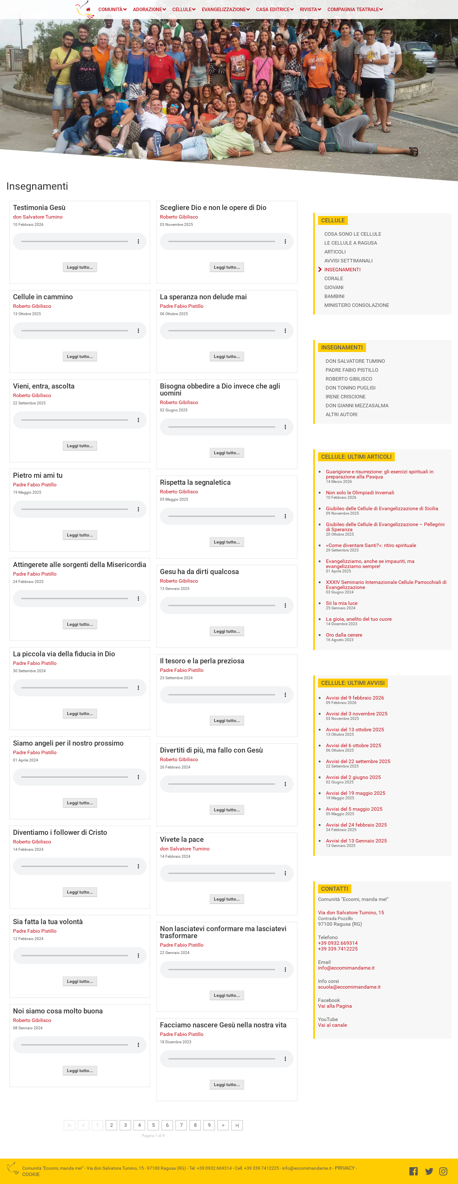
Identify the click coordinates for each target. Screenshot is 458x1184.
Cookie (31, 1174)
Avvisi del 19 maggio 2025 (355, 793)
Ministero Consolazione (356, 305)
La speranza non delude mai (203, 297)
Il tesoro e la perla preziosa (202, 661)
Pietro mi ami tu (38, 475)
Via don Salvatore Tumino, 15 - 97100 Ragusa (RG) (136, 1168)
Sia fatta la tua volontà (48, 922)
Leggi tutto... (80, 267)
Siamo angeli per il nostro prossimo (68, 743)
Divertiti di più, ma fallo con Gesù (211, 750)
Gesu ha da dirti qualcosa (199, 572)
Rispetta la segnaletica (195, 482)
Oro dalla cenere (344, 635)
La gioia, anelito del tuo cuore (359, 619)
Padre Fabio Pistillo (34, 485)
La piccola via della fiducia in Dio (64, 654)
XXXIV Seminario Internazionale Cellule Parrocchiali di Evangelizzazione (386, 585)
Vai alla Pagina (335, 1006)
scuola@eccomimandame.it (349, 987)
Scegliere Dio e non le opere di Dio (213, 208)
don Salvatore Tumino (38, 217)
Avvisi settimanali (348, 261)
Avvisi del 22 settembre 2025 (358, 761)
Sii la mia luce (341, 603)
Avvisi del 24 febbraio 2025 (356, 825)
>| (237, 1125)
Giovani (333, 287)
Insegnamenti (342, 270)
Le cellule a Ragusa (350, 243)
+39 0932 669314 (214, 1168)
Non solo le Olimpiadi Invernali (360, 492)
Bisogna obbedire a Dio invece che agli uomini (220, 389)
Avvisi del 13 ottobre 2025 (355, 729)
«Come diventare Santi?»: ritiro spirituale (371, 545)
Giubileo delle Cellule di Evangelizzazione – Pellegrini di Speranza (385, 527)
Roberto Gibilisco (32, 306)
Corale (333, 278)
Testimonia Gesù (39, 208)
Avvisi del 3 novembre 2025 (357, 713)
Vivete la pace (182, 839)
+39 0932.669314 (338, 943)
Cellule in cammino (43, 297)
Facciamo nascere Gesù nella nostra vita (223, 1025)
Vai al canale (332, 1025)
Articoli (335, 252)
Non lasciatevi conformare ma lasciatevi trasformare (223, 932)
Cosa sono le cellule (352, 234)
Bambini (334, 296)
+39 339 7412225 (261, 1168)
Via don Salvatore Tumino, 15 (351, 913)
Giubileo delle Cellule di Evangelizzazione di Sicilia (382, 508)
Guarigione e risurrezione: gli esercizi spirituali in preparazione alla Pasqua (380, 474)
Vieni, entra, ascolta (44, 386)
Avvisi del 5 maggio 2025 (354, 809)
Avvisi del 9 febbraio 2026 (355, 697)
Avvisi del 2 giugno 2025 (353, 777)
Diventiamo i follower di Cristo (60, 832)
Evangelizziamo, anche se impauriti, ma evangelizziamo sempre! (370, 564)
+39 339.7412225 (338, 949)
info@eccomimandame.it (346, 968)
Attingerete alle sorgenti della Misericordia (79, 565)
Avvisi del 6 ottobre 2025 (353, 745)
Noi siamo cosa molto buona (58, 1011)
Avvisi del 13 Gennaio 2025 (356, 840)
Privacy (345, 1168)
